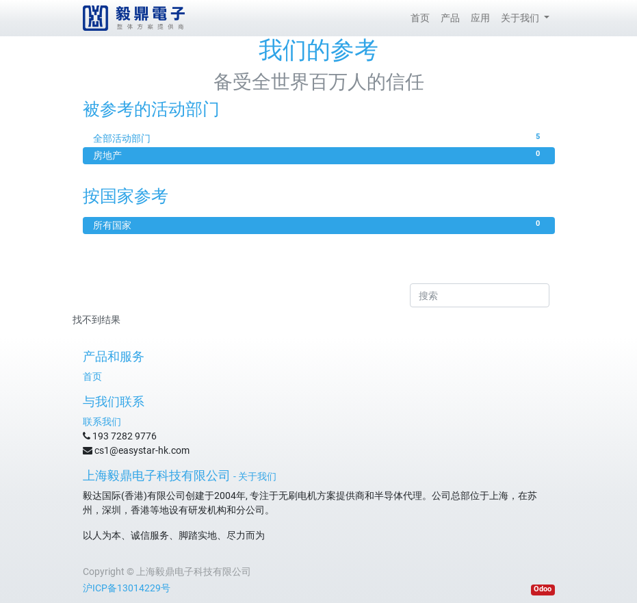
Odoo (542, 589)
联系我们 (102, 421)
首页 (92, 376)
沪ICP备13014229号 (126, 587)
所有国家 (319, 224)
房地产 (319, 155)
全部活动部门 (319, 137)
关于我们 (257, 476)
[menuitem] (420, 18)
